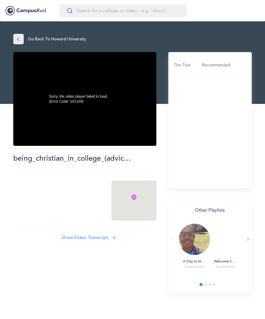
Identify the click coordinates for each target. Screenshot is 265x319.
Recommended (216, 65)
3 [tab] (212, 286)
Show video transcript (84, 237)
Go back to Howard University (57, 39)
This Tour (182, 65)
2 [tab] (208, 286)
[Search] (123, 10)
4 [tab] (217, 286)
